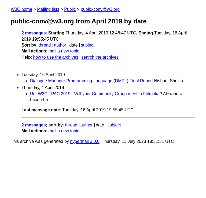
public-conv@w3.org (100, 9)
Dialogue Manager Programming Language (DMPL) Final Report (91, 81)
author (60, 45)
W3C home (21, 9)
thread (45, 45)
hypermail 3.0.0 (84, 141)
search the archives (100, 57)
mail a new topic (63, 51)
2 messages (33, 33)
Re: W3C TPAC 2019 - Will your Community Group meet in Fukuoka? (96, 93)
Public (70, 9)
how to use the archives (55, 57)
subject (87, 45)
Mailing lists (48, 9)
